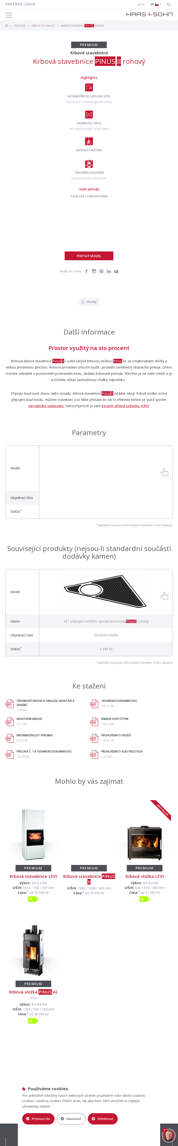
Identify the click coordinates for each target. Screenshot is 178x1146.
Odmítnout (102, 1119)
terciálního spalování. (46, 406)
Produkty (20, 25)
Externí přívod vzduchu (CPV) (125, 406)
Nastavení (71, 1119)
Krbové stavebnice (43, 25)
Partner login (20, 4)
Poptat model (89, 256)
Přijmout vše (38, 1119)
